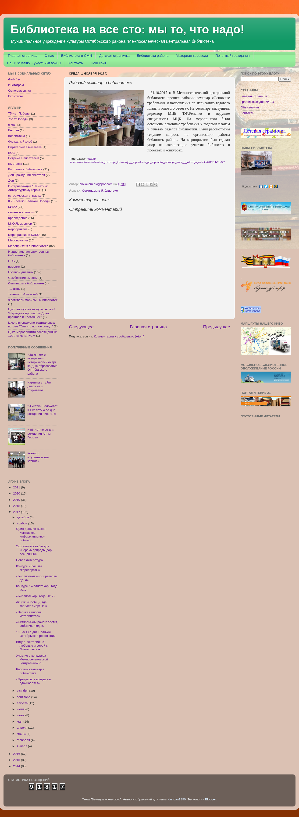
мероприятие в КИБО (23, 234)
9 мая (12, 124)
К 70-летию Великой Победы (29, 201)
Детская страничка (114, 55)
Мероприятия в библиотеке (28, 246)
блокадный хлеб (20, 141)
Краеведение (18, 218)
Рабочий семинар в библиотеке (30, 671)
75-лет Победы (19, 113)
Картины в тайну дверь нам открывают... (39, 386)
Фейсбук (14, 79)
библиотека (16, 136)
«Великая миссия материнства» (29, 614)
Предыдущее (216, 326)
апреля (22, 727)
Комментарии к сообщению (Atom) (119, 336)
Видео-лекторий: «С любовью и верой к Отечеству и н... (31, 645)
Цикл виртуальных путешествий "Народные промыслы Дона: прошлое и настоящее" (31, 313)
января (22, 746)
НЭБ (11, 261)
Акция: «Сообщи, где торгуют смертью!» (31, 604)
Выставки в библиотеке (25, 169)
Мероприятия (18, 240)
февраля (24, 740)
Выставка (15, 163)
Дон (11, 180)
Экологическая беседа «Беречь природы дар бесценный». (34, 550)
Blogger (210, 799)
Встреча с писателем (23, 158)
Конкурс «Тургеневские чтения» (38, 457)
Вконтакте (15, 96)
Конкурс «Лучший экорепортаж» (29, 568)
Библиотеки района (152, 55)
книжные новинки (21, 212)
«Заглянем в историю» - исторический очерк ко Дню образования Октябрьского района (42, 364)
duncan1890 (177, 799)
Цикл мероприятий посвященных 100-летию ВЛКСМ (32, 333)
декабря (23, 517)
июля (21, 709)
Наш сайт (98, 63)
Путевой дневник (20, 272)
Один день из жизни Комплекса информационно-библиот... (31, 534)
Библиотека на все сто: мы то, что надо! (127, 29)
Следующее (81, 326)
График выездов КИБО (257, 102)
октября (23, 690)
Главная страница (22, 55)
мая (20, 721)
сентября (24, 697)
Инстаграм (16, 85)
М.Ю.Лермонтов (20, 223)
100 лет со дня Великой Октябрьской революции (36, 634)
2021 (17, 487)
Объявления (250, 107)
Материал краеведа (192, 55)
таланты (14, 288)
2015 (17, 760)
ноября (22, 523)
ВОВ (11, 152)
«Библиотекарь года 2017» (35, 596)
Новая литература (29, 560)
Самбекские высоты (23, 278)
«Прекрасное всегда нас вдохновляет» (34, 681)
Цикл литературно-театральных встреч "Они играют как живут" (31, 324)
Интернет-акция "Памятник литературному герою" (28, 188)
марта (21, 733)
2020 (17, 493)
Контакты (76, 63)
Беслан (13, 130)
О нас (49, 55)
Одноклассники (19, 90)
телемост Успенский (23, 294)
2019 (17, 500)
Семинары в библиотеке (100, 190)
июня (21, 715)
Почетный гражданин (232, 55)
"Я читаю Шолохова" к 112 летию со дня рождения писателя (42, 409)
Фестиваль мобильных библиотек (32, 300)
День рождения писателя (26, 175)
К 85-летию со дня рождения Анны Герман (40, 433)
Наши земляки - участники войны (34, 63)
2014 (17, 766)
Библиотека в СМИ (76, 55)
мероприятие (18, 229)
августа (22, 703)
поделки (14, 266)
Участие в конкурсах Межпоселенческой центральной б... (32, 659)
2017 (17, 512)
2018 (17, 506)
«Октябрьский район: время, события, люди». (37, 623)
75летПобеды (18, 119)
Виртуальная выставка (25, 147)
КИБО (12, 206)
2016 (17, 754)
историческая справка (24, 195)
